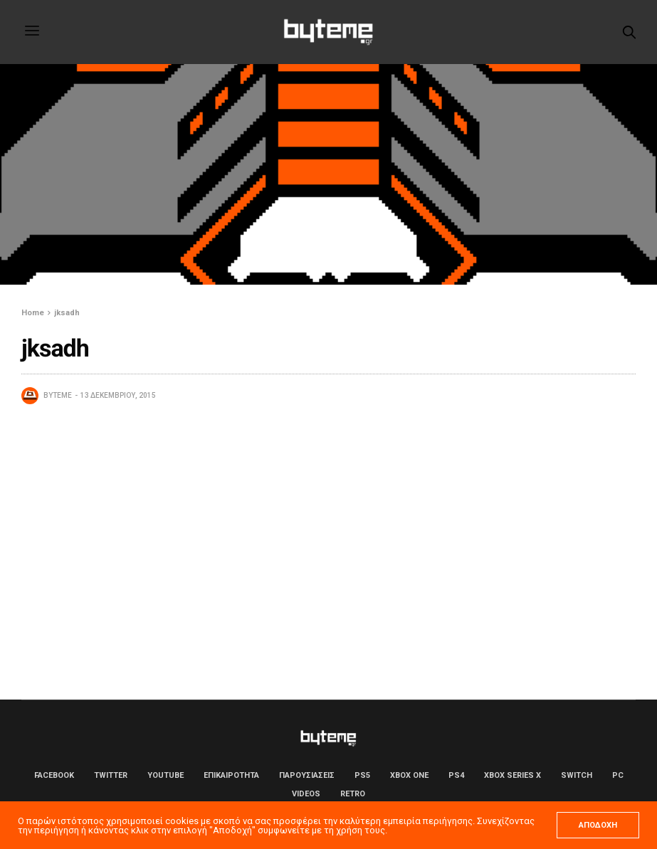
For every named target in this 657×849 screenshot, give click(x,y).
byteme (57, 395)
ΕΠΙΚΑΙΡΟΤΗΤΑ (231, 775)
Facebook (54, 775)
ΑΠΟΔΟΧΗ (598, 825)
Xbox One (409, 775)
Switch (576, 775)
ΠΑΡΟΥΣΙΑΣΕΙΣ (307, 775)
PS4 (456, 775)
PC (618, 775)
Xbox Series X (512, 775)
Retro (352, 793)
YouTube (165, 775)
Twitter (110, 775)
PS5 (362, 775)
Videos (306, 793)
